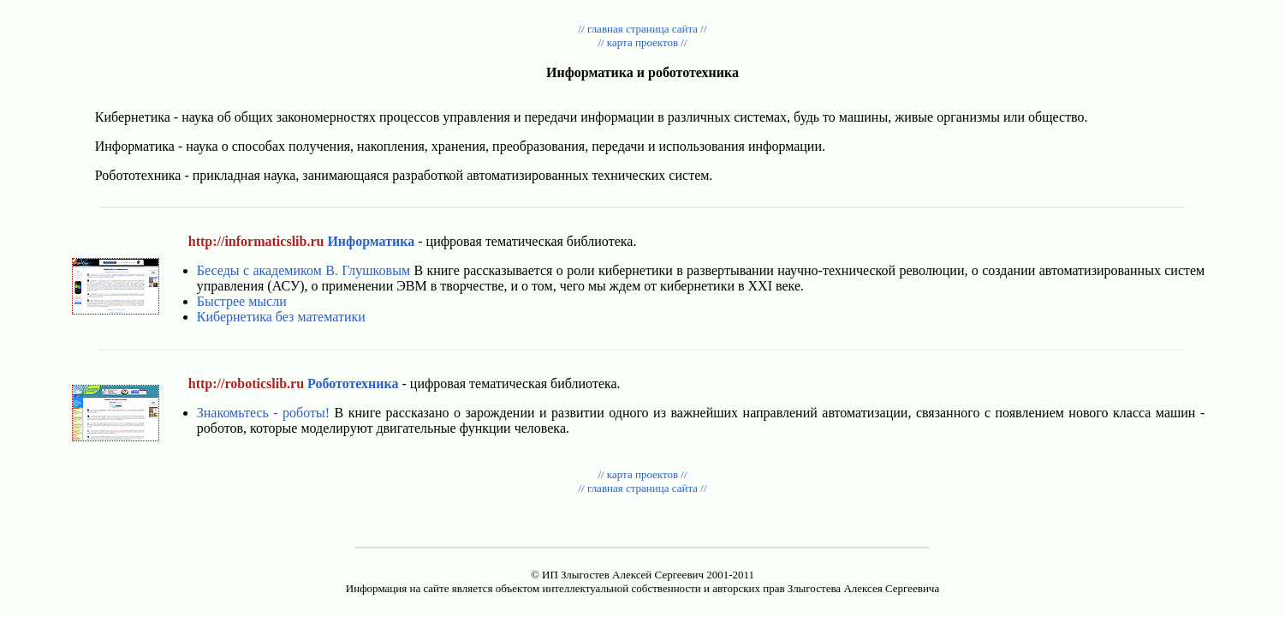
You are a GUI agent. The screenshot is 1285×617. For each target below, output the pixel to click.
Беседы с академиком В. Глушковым (303, 270)
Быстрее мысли (242, 301)
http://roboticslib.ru (246, 383)
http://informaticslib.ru (256, 241)
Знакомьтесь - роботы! (263, 412)
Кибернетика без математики (281, 316)
